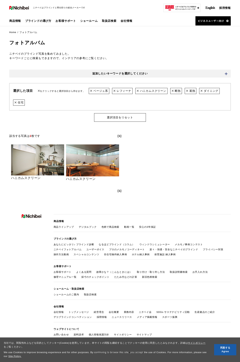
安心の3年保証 (147, 226)
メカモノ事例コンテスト (189, 244)
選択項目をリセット (120, 117)
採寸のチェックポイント (95, 276)
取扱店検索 (109, 20)
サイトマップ (144, 333)
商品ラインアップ (64, 226)
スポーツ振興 (170, 315)
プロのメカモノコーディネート (127, 248)
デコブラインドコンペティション (73, 315)
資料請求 (79, 333)
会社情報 (59, 311)
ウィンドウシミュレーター (154, 244)
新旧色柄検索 (149, 276)
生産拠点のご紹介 (205, 311)
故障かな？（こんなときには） (114, 271)
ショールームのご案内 (66, 293)
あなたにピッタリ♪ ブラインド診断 (74, 244)
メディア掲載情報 (147, 315)
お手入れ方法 (200, 271)
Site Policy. (14, 356)
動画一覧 (129, 226)
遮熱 (190, 91)
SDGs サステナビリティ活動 (173, 311)
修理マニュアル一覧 (65, 276)
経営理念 (99, 311)
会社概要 (114, 311)
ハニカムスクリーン (151, 91)
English (210, 8)
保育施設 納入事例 (165, 253)
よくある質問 (84, 271)
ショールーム (89, 20)
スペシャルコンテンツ (86, 253)
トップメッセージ (79, 311)
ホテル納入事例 (141, 253)
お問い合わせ (61, 333)
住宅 (18, 102)
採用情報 (225, 7)
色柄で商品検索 (110, 226)
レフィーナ (122, 91)
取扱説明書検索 (179, 271)
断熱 (176, 91)
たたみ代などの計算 (125, 276)
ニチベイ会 (145, 311)
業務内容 (129, 311)
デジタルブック (88, 226)
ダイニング (210, 91)
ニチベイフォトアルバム (68, 248)
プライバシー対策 (213, 248)
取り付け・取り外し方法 (151, 271)
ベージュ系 (99, 91)
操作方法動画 (61, 253)
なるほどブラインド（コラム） (116, 244)
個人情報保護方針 (99, 333)
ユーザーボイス (95, 248)
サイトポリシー (197, 342)
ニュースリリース (122, 315)
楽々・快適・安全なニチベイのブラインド (174, 248)
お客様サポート (63, 271)
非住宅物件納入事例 (115, 253)
